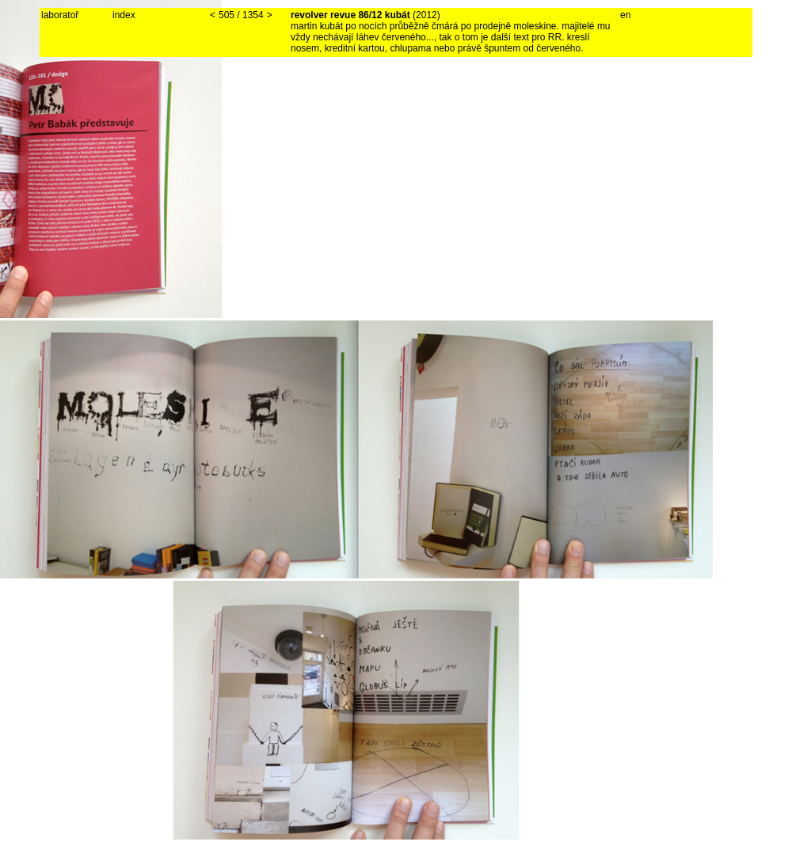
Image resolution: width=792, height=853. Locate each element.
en (625, 15)
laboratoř (59, 15)
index (123, 15)
